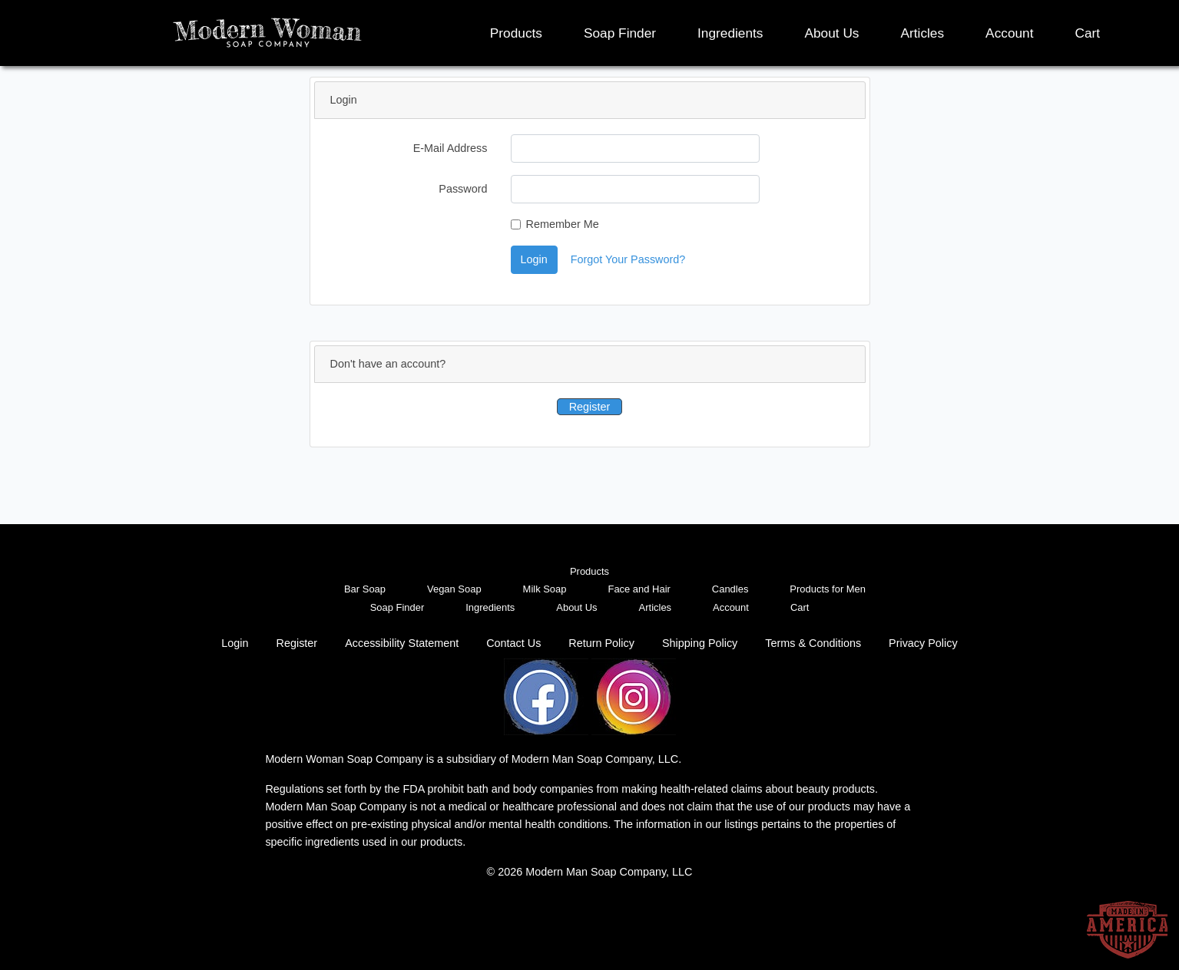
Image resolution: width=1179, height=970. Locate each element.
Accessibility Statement (402, 643)
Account (1009, 33)
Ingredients (730, 33)
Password (463, 189)
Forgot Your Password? (628, 259)
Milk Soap (545, 589)
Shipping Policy (699, 643)
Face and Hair (639, 589)
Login (534, 259)
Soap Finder (620, 33)
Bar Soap (365, 589)
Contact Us (513, 643)
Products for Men (828, 589)
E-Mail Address (450, 148)
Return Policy (601, 643)
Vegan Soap (454, 589)
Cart (1088, 33)
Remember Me (562, 224)
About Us (831, 33)
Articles (923, 33)
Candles (730, 589)
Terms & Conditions (813, 643)
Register (590, 407)
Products (516, 33)
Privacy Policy (923, 643)
